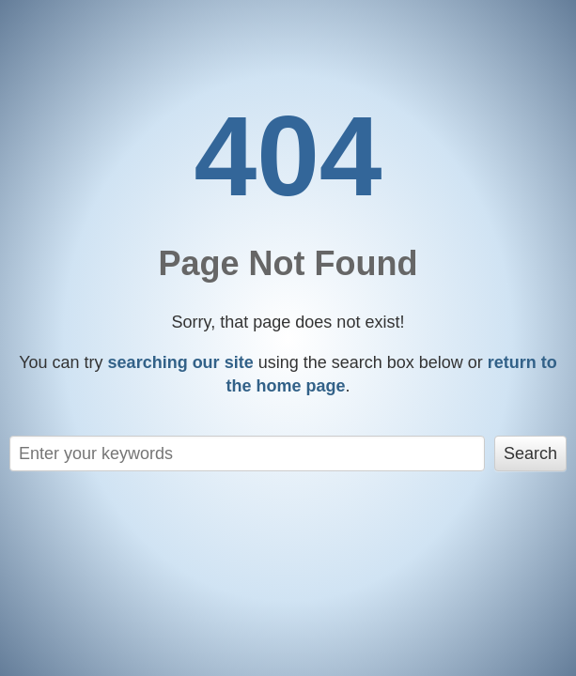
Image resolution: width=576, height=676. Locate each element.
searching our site (181, 362)
